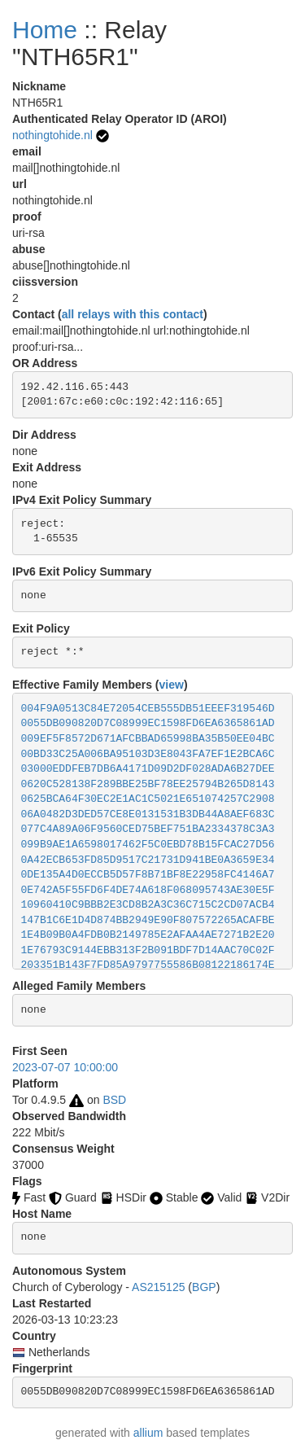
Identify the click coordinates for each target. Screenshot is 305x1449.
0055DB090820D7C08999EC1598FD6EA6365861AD (148, 723)
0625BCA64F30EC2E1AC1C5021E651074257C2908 (148, 799)
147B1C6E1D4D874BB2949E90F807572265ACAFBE (148, 920)
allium (148, 1432)
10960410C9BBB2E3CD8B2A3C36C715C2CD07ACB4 (148, 905)
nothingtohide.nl (52, 135)
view (171, 684)
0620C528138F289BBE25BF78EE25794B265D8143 (148, 784)
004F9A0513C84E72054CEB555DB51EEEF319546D (148, 709)
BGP (204, 1287)
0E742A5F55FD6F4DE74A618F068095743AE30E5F (148, 890)
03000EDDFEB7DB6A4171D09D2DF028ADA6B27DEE (148, 769)
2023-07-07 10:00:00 (65, 1067)
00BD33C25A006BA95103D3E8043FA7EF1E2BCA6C (148, 754)
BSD (114, 1099)
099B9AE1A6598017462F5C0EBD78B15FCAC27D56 (148, 844)
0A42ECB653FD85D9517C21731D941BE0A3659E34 (148, 860)
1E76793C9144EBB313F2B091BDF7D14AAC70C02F (148, 950)
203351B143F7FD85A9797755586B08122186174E (148, 965)
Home (44, 29)
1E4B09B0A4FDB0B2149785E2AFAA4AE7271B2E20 (148, 935)
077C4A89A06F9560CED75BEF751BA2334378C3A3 (148, 829)
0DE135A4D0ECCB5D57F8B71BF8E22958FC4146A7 (148, 875)
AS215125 (158, 1287)
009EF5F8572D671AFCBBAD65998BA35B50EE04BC (148, 739)
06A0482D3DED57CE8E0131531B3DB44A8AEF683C (148, 814)
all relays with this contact (132, 314)
